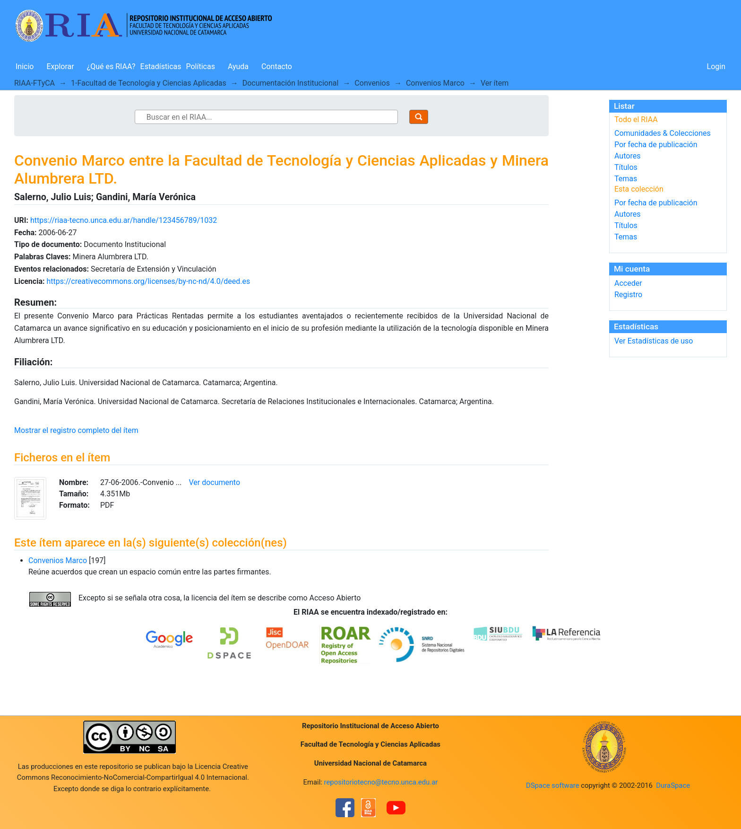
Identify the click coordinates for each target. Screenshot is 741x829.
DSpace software (552, 785)
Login (716, 66)
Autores (627, 155)
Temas (625, 178)
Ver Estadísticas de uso (653, 340)
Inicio (25, 66)
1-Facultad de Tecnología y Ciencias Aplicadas (148, 83)
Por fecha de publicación (656, 144)
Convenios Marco (435, 83)
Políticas (200, 66)
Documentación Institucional (290, 83)
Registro (628, 294)
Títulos (626, 167)
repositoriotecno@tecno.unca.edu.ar (381, 782)
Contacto (276, 66)
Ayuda (238, 66)
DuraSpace (673, 785)
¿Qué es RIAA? (111, 66)
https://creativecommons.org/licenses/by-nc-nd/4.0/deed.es (148, 281)
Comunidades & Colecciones (662, 133)
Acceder (628, 283)
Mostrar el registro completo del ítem (76, 430)
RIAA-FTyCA (34, 83)
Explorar (60, 66)
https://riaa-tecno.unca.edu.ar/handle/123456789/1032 (123, 220)
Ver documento (214, 482)
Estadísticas (160, 66)
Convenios (372, 83)
